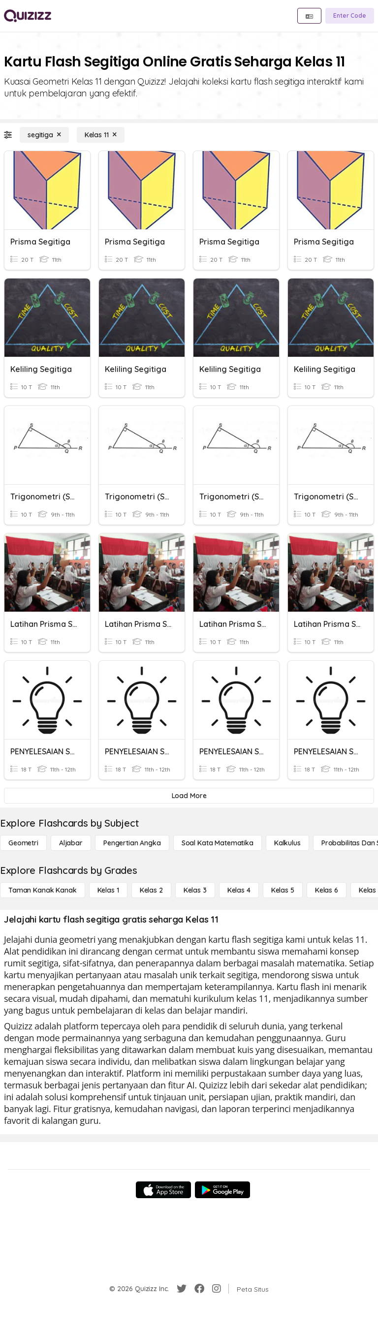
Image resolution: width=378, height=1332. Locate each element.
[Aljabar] (71, 843)
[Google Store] (222, 1189)
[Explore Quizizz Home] (27, 15)
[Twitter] (182, 1289)
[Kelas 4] (239, 890)
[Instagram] (216, 1289)
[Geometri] (23, 843)
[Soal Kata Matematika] (217, 843)
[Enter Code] (349, 16)
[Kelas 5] (283, 890)
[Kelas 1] (108, 890)
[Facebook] (199, 1289)
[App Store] (163, 1189)
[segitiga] (44, 135)
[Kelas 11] (101, 135)
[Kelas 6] (326, 890)
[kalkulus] (287, 843)
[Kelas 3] (195, 890)
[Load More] (189, 796)
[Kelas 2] (151, 890)
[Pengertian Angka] (132, 843)
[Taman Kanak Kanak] (42, 890)
